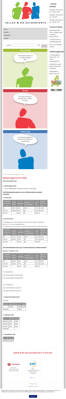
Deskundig (34, 131)
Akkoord (33, 396)
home (5, 29)
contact (6, 38)
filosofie (6, 32)
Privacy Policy (33, 384)
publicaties (7, 35)
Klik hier (8, 224)
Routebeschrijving (33, 386)
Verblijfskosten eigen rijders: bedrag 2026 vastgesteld (55, 66)
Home (5, 174)
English (44, 46)
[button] (32, 377)
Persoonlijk (33, 50)
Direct (35, 90)
